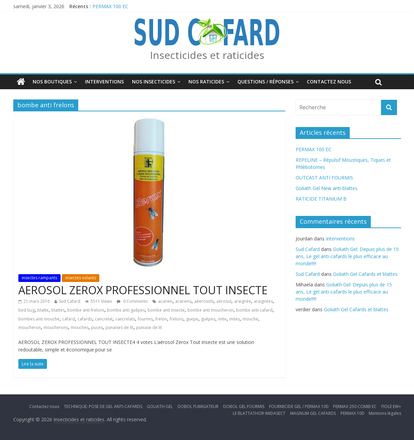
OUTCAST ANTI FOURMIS (324, 177)
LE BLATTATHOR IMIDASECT (259, 413)
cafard (68, 319)
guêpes (208, 319)
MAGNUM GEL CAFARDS (313, 413)
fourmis (145, 319)
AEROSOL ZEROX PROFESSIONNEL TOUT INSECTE (142, 290)
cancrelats (125, 319)
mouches (79, 327)
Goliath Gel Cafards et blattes (365, 274)
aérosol (223, 301)
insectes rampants (39, 278)
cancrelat (104, 319)
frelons (176, 319)
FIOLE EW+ (391, 406)
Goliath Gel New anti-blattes (327, 188)
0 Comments (132, 301)
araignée (242, 301)
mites (234, 319)
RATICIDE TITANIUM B (321, 198)
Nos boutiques (52, 81)
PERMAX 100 (352, 413)
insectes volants (80, 278)
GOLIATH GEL (160, 406)
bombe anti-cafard (254, 310)
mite (222, 319)
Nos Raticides (206, 81)
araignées (263, 301)
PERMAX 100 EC (110, 6)
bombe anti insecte (166, 310)
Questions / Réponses (265, 81)
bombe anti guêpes (126, 310)
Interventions (104, 81)
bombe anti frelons (85, 310)
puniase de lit (149, 327)
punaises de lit (119, 327)
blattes (58, 310)
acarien (165, 301)
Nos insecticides (153, 81)
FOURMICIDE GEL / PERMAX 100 (298, 406)
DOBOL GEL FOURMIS (243, 406)
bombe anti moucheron (210, 310)
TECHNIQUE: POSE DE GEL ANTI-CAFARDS (103, 406)
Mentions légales (385, 413)
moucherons (56, 327)
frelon (161, 319)
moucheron (29, 327)
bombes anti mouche (39, 319)
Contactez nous (329, 81)
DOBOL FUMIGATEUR (198, 406)
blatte (43, 310)
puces (97, 327)
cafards (85, 319)
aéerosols (204, 301)
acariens (183, 301)
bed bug (26, 310)
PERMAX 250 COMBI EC (355, 406)
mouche (250, 319)
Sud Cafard (69, 301)
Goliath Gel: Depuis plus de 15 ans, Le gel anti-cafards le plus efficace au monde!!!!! (347, 256)
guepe (192, 319)
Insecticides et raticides (207, 55)
